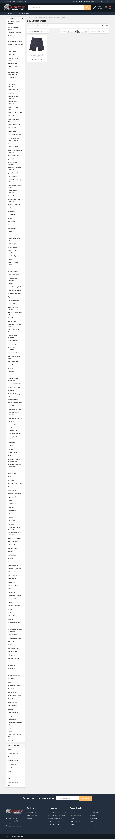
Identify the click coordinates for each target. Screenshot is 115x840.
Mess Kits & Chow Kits (16, 570)
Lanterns (16, 553)
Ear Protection (12, 454)
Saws (16, 663)
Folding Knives (16, 230)
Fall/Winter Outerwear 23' (16, 69)
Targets (16, 730)
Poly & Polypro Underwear (16, 350)
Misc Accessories (16, 577)
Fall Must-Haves (16, 65)
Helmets (16, 515)
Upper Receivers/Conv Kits (16, 737)
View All (10, 787)
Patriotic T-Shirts (16, 148)
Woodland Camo (16, 249)
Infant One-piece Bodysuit (16, 309)
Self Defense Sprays (16, 677)
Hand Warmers (12, 505)
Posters (10, 627)
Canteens (16, 423)
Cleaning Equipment (16, 435)
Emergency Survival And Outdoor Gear (16, 467)
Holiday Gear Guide (16, 91)
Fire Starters (16, 475)
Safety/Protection (16, 660)
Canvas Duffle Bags (16, 276)
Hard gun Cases (16, 512)
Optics (16, 604)
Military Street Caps (16, 126)
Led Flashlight (16, 557)
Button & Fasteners (16, 408)
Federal (10, 751)
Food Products (16, 492)
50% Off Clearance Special (16, 29)
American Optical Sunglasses (16, 381)
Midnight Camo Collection (16, 104)
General (16, 233)
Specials (16, 711)
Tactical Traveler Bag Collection (16, 182)
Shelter (16, 684)
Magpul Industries (13, 783)
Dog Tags (16, 451)
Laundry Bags (12, 322)
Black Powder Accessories (16, 38)
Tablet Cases (16, 721)
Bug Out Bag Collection (16, 404)
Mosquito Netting (16, 587)
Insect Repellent (13, 543)
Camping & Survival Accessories (16, 415)
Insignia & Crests (16, 546)
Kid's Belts (16, 319)
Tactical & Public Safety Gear (16, 725)
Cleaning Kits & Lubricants (16, 439)
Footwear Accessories (16, 495)
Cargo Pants (16, 56)
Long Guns (16, 95)
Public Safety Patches (16, 354)
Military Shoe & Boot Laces (16, 122)
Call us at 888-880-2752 (15, 827)
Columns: (63, 33)
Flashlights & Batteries (16, 485)
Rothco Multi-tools (16, 650)
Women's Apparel (16, 197)
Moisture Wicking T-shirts (16, 332)
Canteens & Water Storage (16, 427)
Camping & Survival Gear (16, 420)
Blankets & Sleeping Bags (16, 396)
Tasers (16, 733)
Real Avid (10, 776)
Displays (16, 447)
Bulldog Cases (12, 765)
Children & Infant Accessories (16, 280)
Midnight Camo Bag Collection (16, 99)
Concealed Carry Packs (16, 288)
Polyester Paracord (16, 624)
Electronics (16, 457)
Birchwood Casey (13, 755)
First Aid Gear (16, 223)
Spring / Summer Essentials (16, 165)
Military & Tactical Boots (16, 109)
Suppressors (16, 213)
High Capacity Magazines (16, 87)
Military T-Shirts (16, 130)
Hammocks (11, 502)
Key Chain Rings (16, 550)
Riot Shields (16, 646)
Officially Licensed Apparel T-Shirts (16, 140)
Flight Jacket (16, 298)
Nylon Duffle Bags (16, 342)
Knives (16, 220)
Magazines (16, 226)
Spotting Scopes (16, 161)
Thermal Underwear (16, 366)
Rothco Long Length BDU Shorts (36, 57)
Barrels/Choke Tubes (16, 389)
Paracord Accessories (16, 607)
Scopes (16, 673)
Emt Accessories (16, 472)
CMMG (9, 773)
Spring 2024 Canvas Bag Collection (16, 170)
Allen (9, 780)
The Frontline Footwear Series (16, 187)
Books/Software (16, 401)
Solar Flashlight (16, 257)
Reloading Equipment (16, 640)
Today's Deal (12, 15)
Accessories (16, 373)
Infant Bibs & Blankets (16, 540)
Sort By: (30, 33)
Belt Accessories (16, 273)
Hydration (16, 526)
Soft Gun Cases (16, 707)
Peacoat (16, 621)
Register (97, 9)
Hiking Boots (16, 305)
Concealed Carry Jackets (16, 60)
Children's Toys (16, 432)
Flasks (16, 488)
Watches (16, 370)
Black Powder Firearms (16, 43)
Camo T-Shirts (16, 53)
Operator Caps (16, 346)
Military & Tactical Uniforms (16, 253)
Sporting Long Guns (16, 157)
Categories (11, 20)
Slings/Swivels (16, 700)
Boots (16, 49)
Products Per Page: (96, 33)
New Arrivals (16, 594)
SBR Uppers (16, 667)
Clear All (105, 27)
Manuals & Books (16, 567)
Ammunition (16, 216)
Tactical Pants (16, 178)
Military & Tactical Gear (16, 114)
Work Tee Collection (16, 206)
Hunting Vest (16, 522)
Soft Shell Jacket (16, 363)
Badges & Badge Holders (16, 265)
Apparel (16, 261)
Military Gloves (16, 117)
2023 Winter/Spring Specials (16, 24)
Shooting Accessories (16, 687)
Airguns (16, 377)
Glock (9, 758)
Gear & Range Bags (16, 302)
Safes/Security (16, 653)
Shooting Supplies (16, 690)
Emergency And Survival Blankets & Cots (16, 462)
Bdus (16, 270)
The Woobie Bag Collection (16, 193)
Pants (16, 145)
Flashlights (16, 482)
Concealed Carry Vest (16, 292)
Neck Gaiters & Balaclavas (16, 338)
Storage (16, 717)
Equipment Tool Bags (16, 295)
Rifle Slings (16, 643)
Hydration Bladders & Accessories (16, 535)
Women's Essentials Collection (16, 202)
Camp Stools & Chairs (14, 411)
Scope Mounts (16, 670)
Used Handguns (16, 245)
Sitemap (30, 820)
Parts (16, 614)
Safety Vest (16, 657)
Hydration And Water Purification (16, 530)
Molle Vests (16, 584)
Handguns (16, 209)
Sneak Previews (16, 704)
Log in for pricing (37, 60)
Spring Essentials (16, 175)
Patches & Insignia (16, 617)
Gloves (16, 82)
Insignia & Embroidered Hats (16, 315)
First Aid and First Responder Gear (16, 74)
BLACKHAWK (12, 769)
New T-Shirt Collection (16, 136)
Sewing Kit (16, 680)
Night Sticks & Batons (16, 597)
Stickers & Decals (16, 714)
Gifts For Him (16, 79)
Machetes (16, 563)
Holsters (16, 519)
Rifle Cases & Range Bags (16, 358)
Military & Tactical (16, 573)
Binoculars (16, 392)
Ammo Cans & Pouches (16, 385)
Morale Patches (16, 133)
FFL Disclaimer (24, 15)
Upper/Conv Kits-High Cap (16, 241)
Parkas (16, 611)
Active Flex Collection (16, 34)
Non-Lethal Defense (16, 600)
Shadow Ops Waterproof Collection (16, 152)
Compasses (16, 444)
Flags (16, 478)
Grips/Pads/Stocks (16, 499)
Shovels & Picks (16, 694)
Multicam (16, 590)
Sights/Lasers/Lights (16, 697)
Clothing (16, 285)
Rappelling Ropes (16, 636)
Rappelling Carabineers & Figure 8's (16, 632)
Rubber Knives (16, 237)
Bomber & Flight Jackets (16, 46)
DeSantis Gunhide (13, 762)
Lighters (16, 560)
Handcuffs (16, 509)
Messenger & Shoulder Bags (16, 327)
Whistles (16, 742)
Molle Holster (16, 580)
